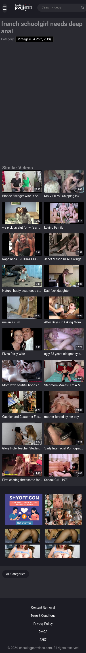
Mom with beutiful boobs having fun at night (22, 385)
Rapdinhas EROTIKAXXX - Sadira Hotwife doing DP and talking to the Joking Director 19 (22, 259)
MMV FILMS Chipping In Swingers (64, 196)
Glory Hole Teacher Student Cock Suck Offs (22, 448)
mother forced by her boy (61, 417)
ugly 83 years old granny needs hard (64, 354)
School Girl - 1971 (56, 480)
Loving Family (53, 227)
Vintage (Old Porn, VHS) (34, 39)
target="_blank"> (22, 181)
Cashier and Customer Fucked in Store (22, 417)
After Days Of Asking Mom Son (64, 322)
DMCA (43, 632)
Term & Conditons (43, 615)
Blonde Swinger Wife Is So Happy (22, 196)
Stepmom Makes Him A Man (64, 385)
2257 (43, 640)
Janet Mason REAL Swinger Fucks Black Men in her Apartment (64, 259)
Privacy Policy (42, 623)
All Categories (15, 574)
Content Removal (43, 607)
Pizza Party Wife (13, 354)
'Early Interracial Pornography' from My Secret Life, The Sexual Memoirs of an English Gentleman (64, 448)
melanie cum (11, 322)
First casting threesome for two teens (22, 480)
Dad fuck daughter (57, 290)
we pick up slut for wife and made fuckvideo (22, 227)
